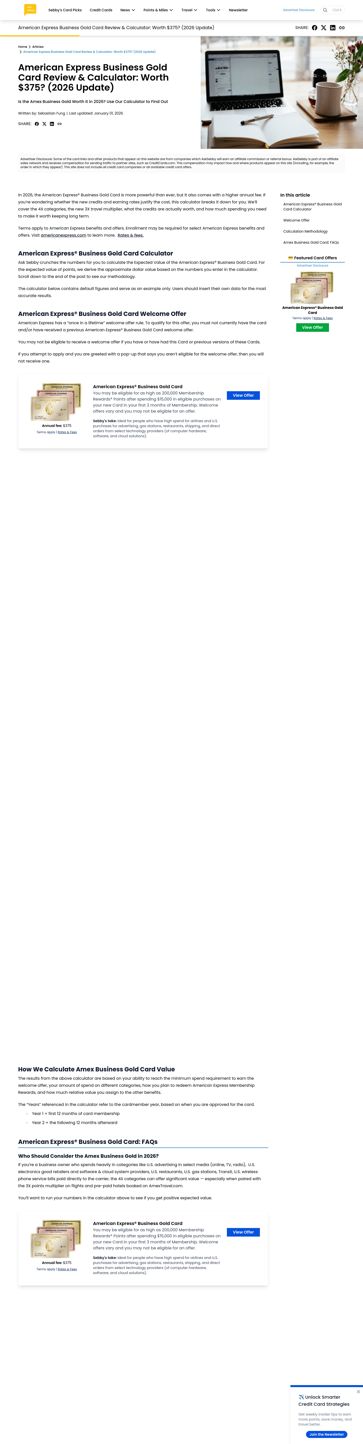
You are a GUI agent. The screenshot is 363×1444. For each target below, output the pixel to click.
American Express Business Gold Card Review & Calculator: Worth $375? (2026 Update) (89, 52)
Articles (38, 47)
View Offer (243, 395)
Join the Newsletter (327, 1434)
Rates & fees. (131, 235)
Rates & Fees (67, 432)
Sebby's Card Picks (65, 10)
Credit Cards (101, 10)
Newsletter (238, 10)
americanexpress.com (63, 235)
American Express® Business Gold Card (138, 386)
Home (22, 47)
